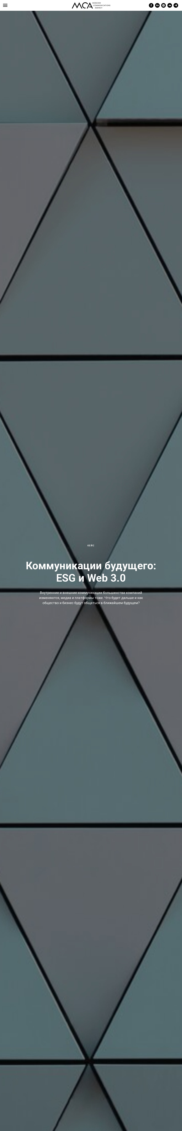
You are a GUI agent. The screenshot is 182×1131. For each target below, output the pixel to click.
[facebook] (151, 7)
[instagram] (163, 7)
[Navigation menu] (5, 5)
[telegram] (176, 7)
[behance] (157, 7)
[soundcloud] (169, 7)
